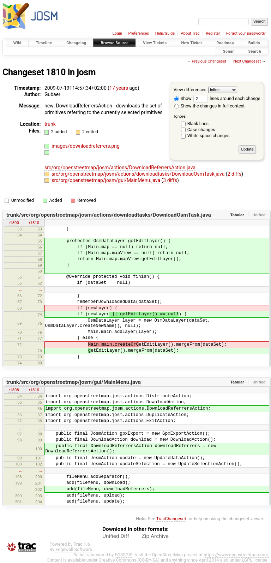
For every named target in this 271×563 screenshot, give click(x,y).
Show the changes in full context (209, 106)
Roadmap (225, 43)
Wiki (17, 43)
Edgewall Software (73, 549)
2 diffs (235, 174)
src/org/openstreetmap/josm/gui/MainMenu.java (106, 180)
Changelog (76, 43)
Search (254, 51)
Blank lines (198, 123)
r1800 (13, 222)
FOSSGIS (123, 554)
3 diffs (170, 180)
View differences (190, 89)
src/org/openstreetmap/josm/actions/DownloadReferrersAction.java (119, 167)
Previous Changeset (209, 61)
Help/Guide (165, 33)
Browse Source (114, 43)
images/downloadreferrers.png (86, 146)
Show (183, 98)
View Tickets (155, 43)
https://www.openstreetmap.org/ (236, 554)
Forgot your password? (246, 33)
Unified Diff (115, 536)
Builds (254, 43)
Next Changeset (247, 61)
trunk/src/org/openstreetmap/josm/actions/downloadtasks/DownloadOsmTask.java (108, 215)
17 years (118, 88)
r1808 (13, 389)
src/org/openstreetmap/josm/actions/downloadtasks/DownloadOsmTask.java (139, 174)
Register (213, 33)
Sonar (228, 51)
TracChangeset (171, 518)
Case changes (201, 129)
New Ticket (191, 43)
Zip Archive (155, 536)
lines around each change (226, 98)
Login (117, 33)
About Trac (190, 33)
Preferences (138, 33)
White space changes (208, 135)
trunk (50, 124)
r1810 (34, 222)
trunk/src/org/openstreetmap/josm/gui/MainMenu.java (73, 382)
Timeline (44, 43)
